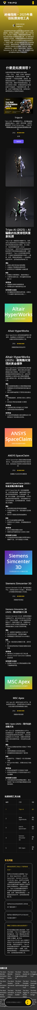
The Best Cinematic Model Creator (33, 984)
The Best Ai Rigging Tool (33, 974)
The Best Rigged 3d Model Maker (26, 994)
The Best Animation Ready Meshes (3, 994)
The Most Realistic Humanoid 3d (11, 984)
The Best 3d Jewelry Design (33, 993)
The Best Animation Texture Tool (11, 994)
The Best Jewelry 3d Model (26, 974)
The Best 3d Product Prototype (3, 1003)
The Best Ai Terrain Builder (18, 993)
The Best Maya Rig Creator (33, 1002)
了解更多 (18, 141)
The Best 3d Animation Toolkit (3, 984)
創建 (27, 1002)
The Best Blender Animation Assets (3, 975)
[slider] (20, 167)
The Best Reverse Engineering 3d (18, 975)
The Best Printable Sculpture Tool (26, 984)
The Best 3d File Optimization (18, 983)
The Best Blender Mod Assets (10, 975)
